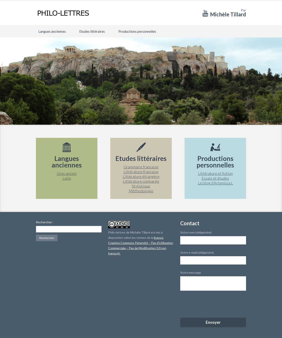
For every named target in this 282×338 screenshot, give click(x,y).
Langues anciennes (52, 31)
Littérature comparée (141, 181)
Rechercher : (44, 222)
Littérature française (141, 171)
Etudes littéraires (92, 31)
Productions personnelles (137, 31)
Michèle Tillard (228, 14)
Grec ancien (67, 173)
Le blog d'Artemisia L (215, 183)
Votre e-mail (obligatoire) (197, 252)
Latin (67, 178)
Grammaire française (141, 166)
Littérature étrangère (141, 176)
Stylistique (141, 186)
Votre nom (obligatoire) (196, 232)
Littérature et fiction (215, 173)
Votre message (190, 272)
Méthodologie (141, 190)
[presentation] (213, 304)
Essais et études (215, 178)
